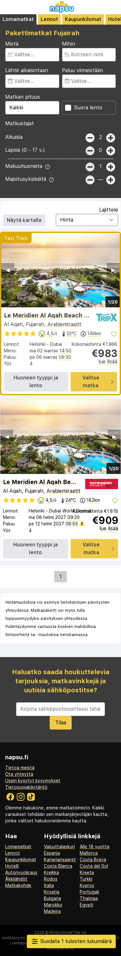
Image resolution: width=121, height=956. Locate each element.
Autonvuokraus (21, 872)
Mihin (68, 44)
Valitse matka (97, 382)
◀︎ (8, 270)
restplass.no (13, 938)
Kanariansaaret (60, 859)
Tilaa (60, 723)
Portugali (89, 892)
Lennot (49, 19)
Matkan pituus (22, 97)
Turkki (86, 879)
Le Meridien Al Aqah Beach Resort (54, 315)
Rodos (50, 879)
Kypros (87, 885)
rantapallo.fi (23, 943)
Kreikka (51, 872)
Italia (49, 885)
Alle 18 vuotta (94, 846)
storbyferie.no (60, 948)
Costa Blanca (58, 866)
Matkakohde (18, 885)
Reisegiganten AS (67, 932)
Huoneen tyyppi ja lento (36, 382)
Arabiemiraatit (64, 324)
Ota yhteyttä (19, 774)
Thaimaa (89, 898)
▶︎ (113, 270)
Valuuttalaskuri (59, 846)
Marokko (53, 904)
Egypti (86, 904)
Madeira (52, 911)
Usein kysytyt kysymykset (32, 780)
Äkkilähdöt (16, 879)
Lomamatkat (18, 19)
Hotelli (12, 866)
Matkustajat (19, 123)
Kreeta (87, 872)
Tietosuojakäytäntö (26, 787)
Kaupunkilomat (83, 19)
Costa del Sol (94, 866)
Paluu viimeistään (82, 70)
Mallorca (89, 853)
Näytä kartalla (24, 220)
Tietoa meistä (20, 767)
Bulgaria (52, 898)
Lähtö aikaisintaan (26, 70)
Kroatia (51, 892)
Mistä (11, 44)
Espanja (52, 853)
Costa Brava (93, 859)
